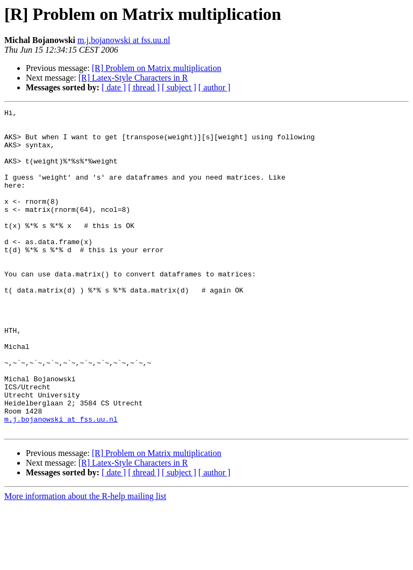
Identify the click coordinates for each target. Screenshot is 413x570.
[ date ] (114, 87)
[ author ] (214, 87)
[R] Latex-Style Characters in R (133, 77)
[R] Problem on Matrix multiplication (157, 68)
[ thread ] (144, 87)
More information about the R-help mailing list (85, 560)
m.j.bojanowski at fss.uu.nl (123, 40)
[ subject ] (179, 87)
